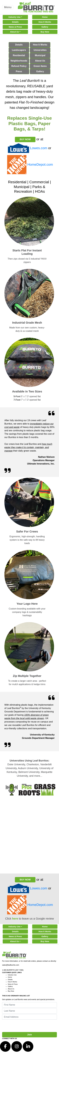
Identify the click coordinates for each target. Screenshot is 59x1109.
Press (19, 71)
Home (45, 17)
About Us (14, 32)
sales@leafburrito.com (10, 965)
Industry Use (15, 17)
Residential (19, 55)
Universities (40, 50)
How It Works (45, 22)
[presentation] (23, 1025)
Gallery (44, 27)
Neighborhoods (18, 61)
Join (29, 1034)
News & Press (15, 27)
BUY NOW (25, 139)
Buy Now (45, 32)
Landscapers (19, 50)
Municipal (40, 55)
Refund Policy (19, 66)
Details (15, 22)
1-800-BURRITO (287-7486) (13, 970)
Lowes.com (38, 148)
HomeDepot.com (40, 164)
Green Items (40, 66)
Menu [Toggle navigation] (7, 7)
